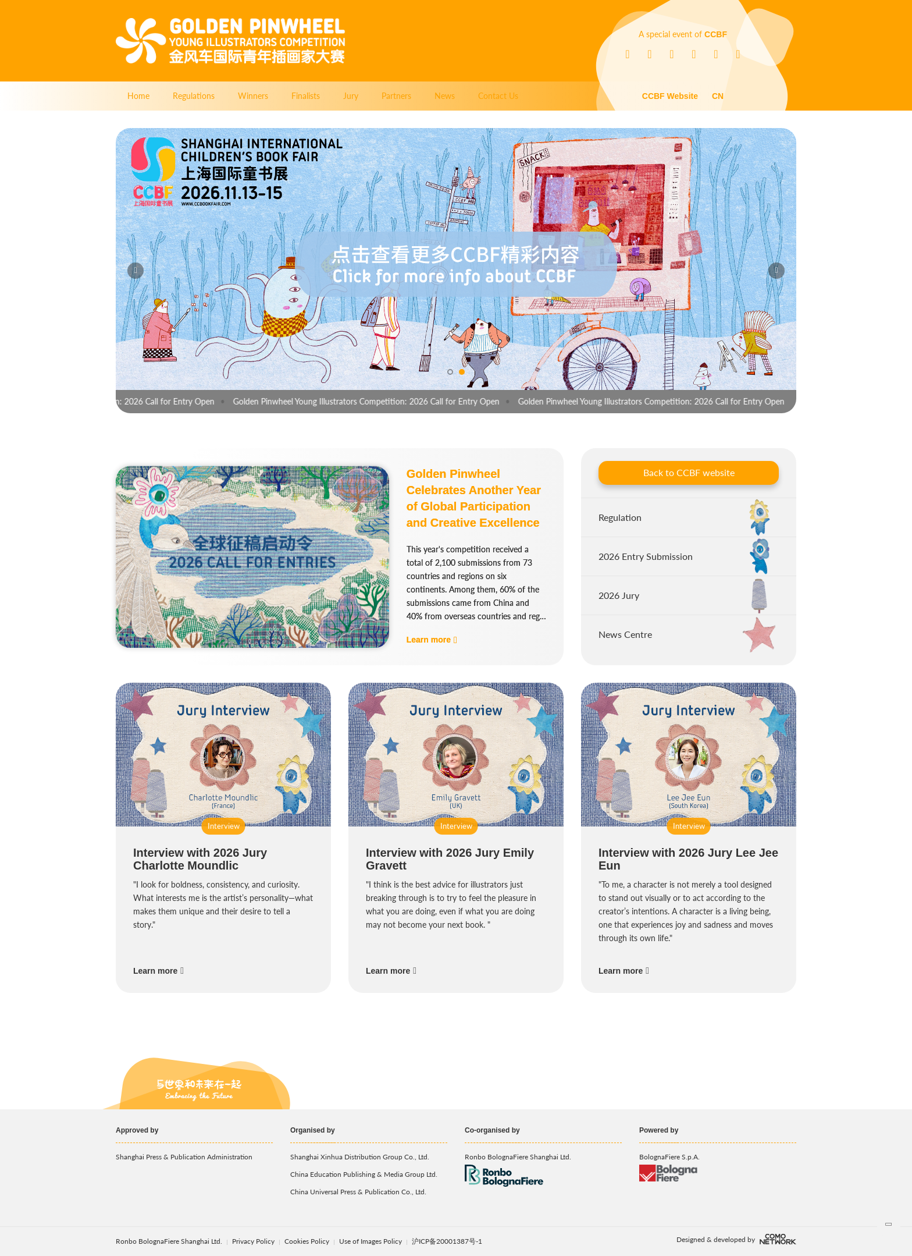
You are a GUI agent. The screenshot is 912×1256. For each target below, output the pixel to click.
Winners (253, 96)
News (444, 96)
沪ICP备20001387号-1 (447, 1241)
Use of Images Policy (371, 1241)
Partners (396, 96)
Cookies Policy (307, 1241)
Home (138, 96)
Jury (350, 96)
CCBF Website (670, 96)
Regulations (194, 96)
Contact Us (498, 96)
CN (718, 96)
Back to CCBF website (689, 472)
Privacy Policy (253, 1241)
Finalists (305, 96)
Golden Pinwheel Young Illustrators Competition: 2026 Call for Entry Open (374, 401)
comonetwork (778, 1239)
